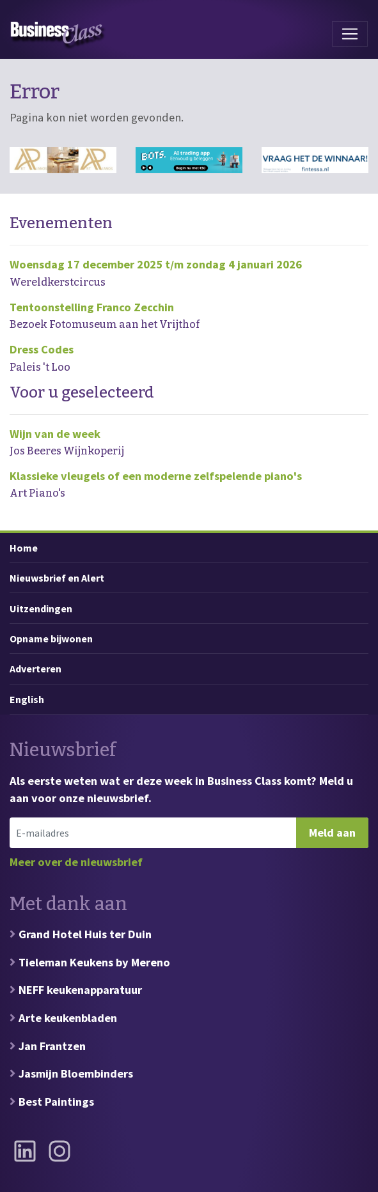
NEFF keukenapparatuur (80, 989)
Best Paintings (56, 1101)
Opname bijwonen (51, 638)
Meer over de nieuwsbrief (76, 862)
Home (24, 547)
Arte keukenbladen (68, 1017)
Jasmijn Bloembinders (76, 1073)
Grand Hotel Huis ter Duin (85, 934)
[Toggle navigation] (350, 34)
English (27, 699)
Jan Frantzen (52, 1046)
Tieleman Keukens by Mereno (94, 962)
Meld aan (332, 832)
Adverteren (35, 668)
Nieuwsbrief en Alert (57, 577)
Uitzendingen (41, 608)
